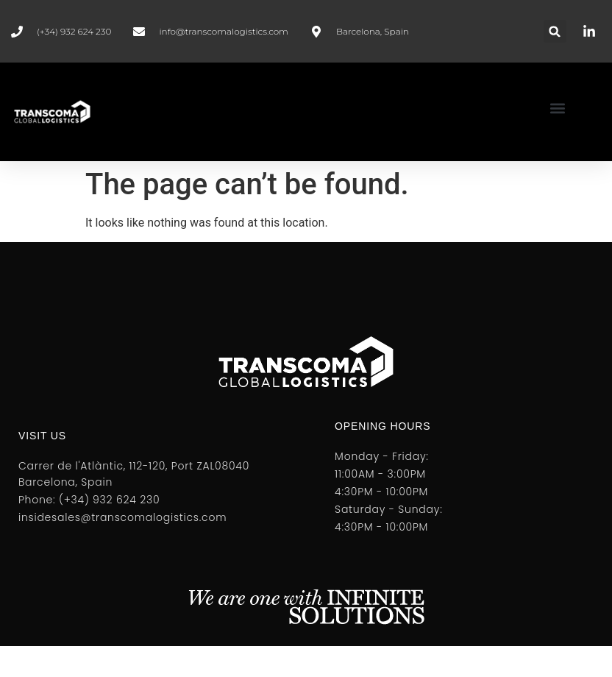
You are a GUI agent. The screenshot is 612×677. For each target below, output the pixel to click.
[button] (555, 31)
